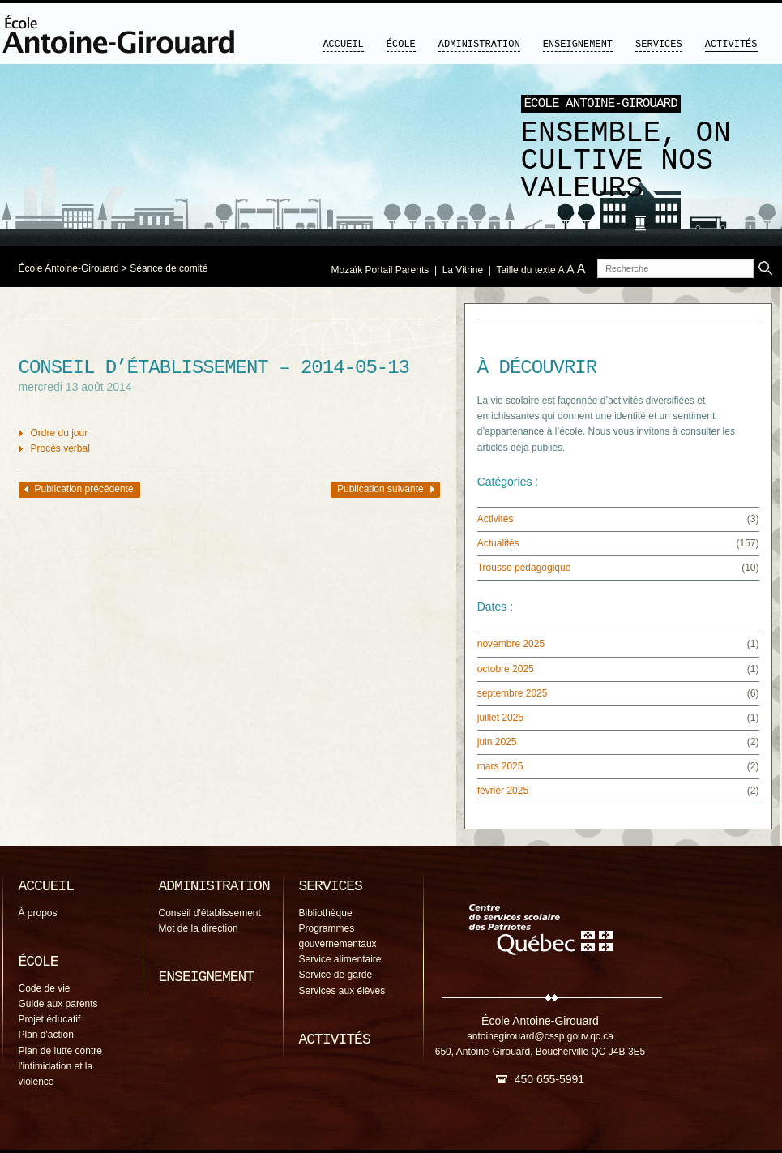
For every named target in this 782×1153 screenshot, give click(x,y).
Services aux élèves (342, 991)
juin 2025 (497, 742)
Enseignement (578, 44)
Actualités (498, 543)
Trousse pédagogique (524, 567)
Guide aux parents (58, 1003)
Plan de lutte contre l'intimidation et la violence (60, 1066)
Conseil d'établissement (210, 913)
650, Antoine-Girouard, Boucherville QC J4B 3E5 (540, 1051)
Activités (731, 44)
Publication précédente (84, 489)
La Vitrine (462, 270)
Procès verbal (60, 448)
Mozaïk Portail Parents (380, 270)
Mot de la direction (198, 928)
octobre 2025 (505, 669)
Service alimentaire (340, 959)
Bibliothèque (326, 913)
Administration (479, 44)
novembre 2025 (511, 643)
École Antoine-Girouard (69, 268)
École (401, 44)
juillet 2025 (500, 717)
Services (658, 44)
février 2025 (502, 790)
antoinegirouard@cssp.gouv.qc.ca (540, 1036)
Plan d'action (46, 1034)
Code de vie (45, 988)
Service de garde (336, 974)
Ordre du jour (59, 433)
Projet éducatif (50, 1019)
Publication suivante (380, 489)
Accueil (343, 44)
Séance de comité (168, 268)
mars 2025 (500, 766)
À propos (38, 913)
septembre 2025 (512, 693)
